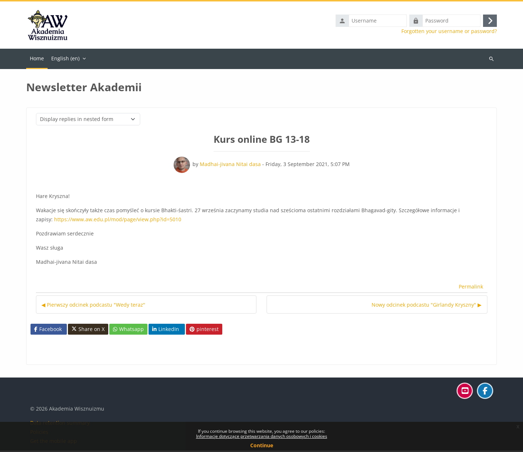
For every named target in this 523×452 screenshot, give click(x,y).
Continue (261, 445)
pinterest (204, 330)
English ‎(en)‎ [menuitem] (65, 59)
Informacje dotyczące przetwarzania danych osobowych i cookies (261, 436)
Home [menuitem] (37, 59)
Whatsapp (128, 330)
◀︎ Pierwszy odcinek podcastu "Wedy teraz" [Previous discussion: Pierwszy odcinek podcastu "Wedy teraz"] (93, 306)
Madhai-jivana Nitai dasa (230, 165)
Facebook (48, 330)
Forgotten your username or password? (449, 32)
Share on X (88, 330)
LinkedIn (165, 330)
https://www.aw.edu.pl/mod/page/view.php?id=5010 (117, 220)
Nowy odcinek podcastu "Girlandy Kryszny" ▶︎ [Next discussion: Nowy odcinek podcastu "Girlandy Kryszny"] (427, 306)
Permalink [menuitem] (471, 288)
